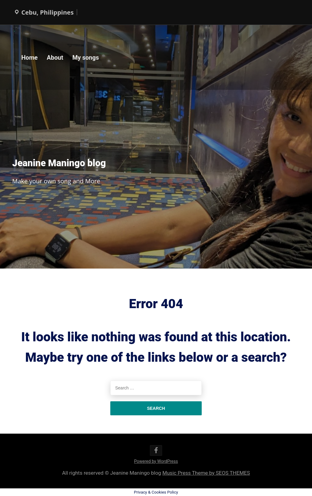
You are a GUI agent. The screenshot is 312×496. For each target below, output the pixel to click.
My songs (86, 57)
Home (29, 57)
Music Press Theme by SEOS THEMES (206, 473)
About (55, 57)
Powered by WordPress (156, 461)
